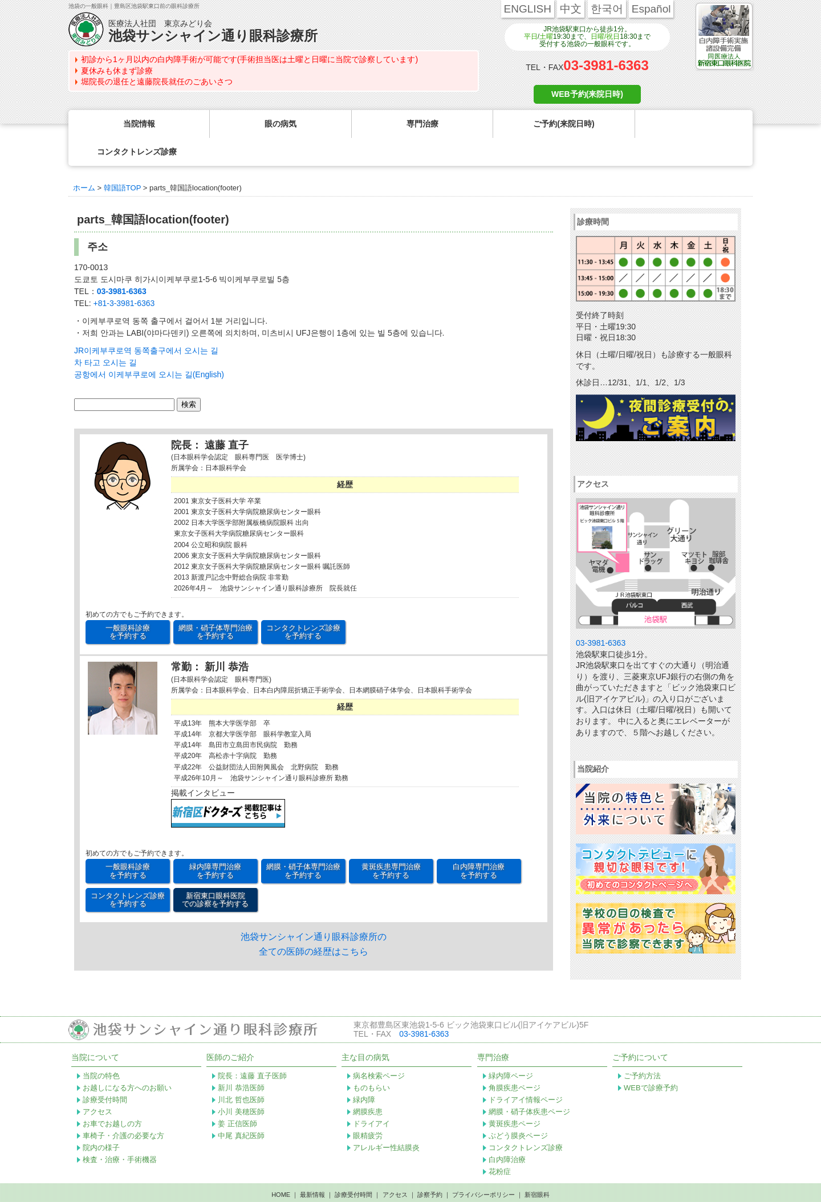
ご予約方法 (642, 1048)
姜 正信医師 (237, 1095)
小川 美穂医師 (241, 1083)
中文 (571, 9)
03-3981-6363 (605, 65)
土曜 (546, 36)
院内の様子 (101, 1119)
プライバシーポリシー (483, 1166)
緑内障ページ (511, 1048)
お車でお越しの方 (112, 1095)
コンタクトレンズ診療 (526, 1119)
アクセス (97, 1083)
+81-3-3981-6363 (124, 275)
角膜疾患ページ (514, 1060)
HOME (280, 1166)
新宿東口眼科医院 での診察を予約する (215, 871)
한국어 (607, 9)
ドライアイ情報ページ (526, 1071)
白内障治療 (507, 1131)
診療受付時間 (105, 1071)
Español (651, 9)
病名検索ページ (379, 1048)
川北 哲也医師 (241, 1071)
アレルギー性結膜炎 (386, 1119)
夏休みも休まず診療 (117, 70)
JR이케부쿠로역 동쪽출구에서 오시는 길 (146, 322)
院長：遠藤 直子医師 (252, 1048)
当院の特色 (101, 1048)
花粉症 (500, 1143)
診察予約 (429, 1166)
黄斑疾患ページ (514, 1095)
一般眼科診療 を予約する (127, 604)
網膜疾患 (368, 1083)
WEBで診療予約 (651, 1060)
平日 (531, 36)
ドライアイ (371, 1095)
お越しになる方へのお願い (127, 1060)
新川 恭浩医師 (241, 1060)
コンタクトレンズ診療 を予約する (303, 604)
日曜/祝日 (605, 36)
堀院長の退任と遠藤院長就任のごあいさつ (157, 81)
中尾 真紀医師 (241, 1107)
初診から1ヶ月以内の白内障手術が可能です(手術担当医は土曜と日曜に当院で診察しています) (249, 59)
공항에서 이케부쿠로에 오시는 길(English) (149, 346)
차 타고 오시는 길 (105, 334)
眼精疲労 (368, 1107)
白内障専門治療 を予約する (479, 842)
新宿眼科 (537, 1166)
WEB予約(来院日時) (587, 94)
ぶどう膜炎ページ (518, 1107)
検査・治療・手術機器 (120, 1131)
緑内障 (364, 1071)
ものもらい (371, 1060)
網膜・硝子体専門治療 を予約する (215, 604)
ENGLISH (527, 9)
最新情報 (312, 1166)
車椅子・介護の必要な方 (123, 1107)
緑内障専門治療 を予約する (215, 842)
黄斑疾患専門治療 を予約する (391, 842)
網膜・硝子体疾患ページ (529, 1083)
